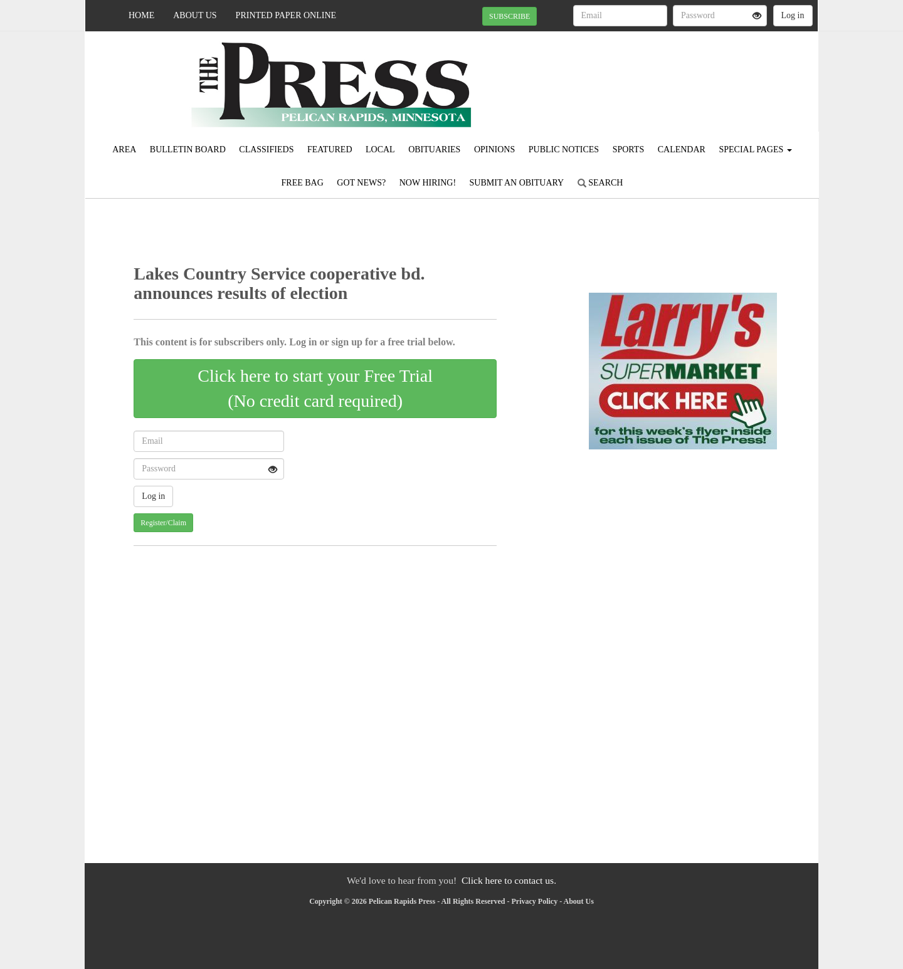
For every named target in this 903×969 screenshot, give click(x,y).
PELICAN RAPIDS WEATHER (703, 75)
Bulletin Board (188, 149)
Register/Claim (163, 522)
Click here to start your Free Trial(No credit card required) (315, 388)
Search (600, 182)
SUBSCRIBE (509, 16)
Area (124, 149)
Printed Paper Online (286, 15)
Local (380, 149)
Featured (329, 149)
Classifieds (266, 149)
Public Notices (564, 149)
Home (141, 15)
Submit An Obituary (517, 182)
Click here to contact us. (509, 880)
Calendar (681, 149)
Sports (629, 149)
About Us (194, 15)
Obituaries (434, 149)
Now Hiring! (427, 182)
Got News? (361, 182)
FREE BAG (303, 182)
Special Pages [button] (755, 149)
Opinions (494, 149)
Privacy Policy (535, 901)
